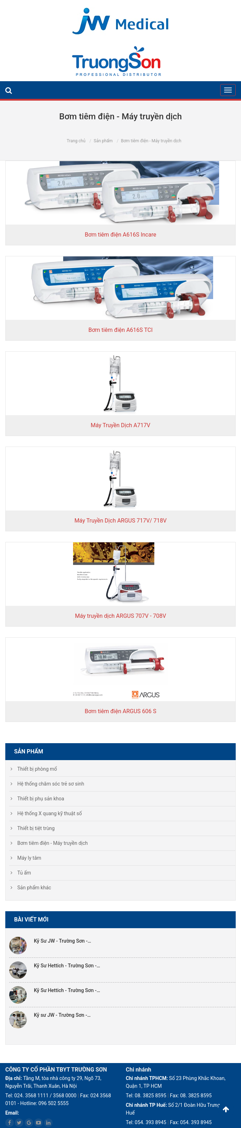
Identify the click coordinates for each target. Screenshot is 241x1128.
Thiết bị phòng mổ (37, 769)
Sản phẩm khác (34, 887)
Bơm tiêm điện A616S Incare (120, 234)
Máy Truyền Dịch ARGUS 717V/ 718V (120, 520)
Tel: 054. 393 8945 (146, 1122)
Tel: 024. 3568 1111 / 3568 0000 (41, 1095)
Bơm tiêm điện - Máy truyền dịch (52, 843)
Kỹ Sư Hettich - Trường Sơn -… (67, 965)
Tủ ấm (24, 873)
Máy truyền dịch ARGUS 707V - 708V (120, 616)
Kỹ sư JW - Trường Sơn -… (62, 1015)
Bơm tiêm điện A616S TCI (120, 330)
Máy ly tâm (29, 858)
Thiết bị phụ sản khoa (40, 798)
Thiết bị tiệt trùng (36, 828)
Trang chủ (76, 140)
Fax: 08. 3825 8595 (191, 1095)
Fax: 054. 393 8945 (191, 1122)
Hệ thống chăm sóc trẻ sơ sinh (50, 784)
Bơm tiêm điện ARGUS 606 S (120, 711)
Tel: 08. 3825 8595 (146, 1095)
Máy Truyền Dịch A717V (120, 425)
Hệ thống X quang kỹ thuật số (49, 813)
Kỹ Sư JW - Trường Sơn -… (62, 941)
